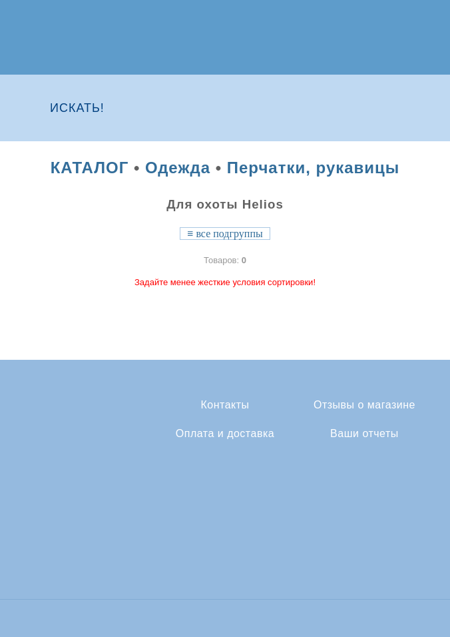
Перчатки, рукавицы (313, 168)
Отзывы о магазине (364, 405)
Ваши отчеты (364, 433)
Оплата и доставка (225, 433)
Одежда (177, 168)
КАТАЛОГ (90, 168)
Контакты (224, 405)
